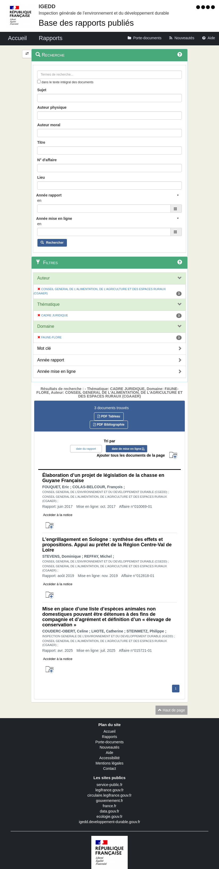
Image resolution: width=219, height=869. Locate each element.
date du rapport (86, 448)
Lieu (41, 177)
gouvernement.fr (109, 800)
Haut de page (171, 710)
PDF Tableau (108, 416)
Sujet (41, 90)
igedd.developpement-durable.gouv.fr (109, 822)
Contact (109, 768)
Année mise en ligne (56, 371)
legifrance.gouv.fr (109, 790)
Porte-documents (109, 742)
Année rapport (50, 360)
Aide (109, 752)
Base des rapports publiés (86, 23)
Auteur (43, 278)
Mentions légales (109, 763)
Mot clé (44, 348)
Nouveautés (109, 747)
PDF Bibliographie (108, 424)
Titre (41, 142)
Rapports (109, 737)
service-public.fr (109, 785)
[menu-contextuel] (39, 81)
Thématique (48, 304)
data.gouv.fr (109, 811)
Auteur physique (51, 107)
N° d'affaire (47, 160)
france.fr (109, 806)
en (39, 200)
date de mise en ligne (126, 448)
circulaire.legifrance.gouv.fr (109, 795)
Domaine (45, 326)
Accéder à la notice (57, 515)
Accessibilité (109, 758)
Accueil (109, 731)
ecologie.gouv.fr (110, 816)
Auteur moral (48, 125)
